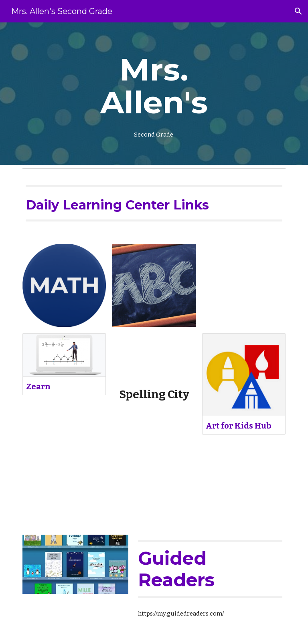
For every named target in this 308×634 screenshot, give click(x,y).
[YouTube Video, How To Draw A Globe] (243, 285)
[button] (298, 11)
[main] (153, 94)
